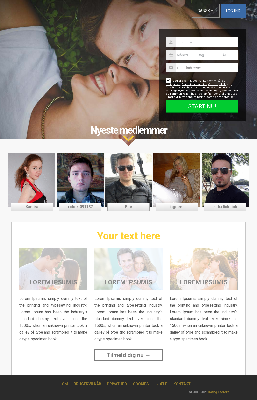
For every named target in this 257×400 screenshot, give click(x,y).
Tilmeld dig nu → (129, 355)
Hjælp (161, 384)
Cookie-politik (217, 84)
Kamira (32, 206)
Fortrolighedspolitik (194, 84)
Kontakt (182, 384)
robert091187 (80, 206)
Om (65, 384)
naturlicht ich (225, 206)
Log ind (233, 10)
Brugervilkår (87, 384)
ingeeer (177, 206)
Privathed (117, 384)
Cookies (141, 384)
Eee (128, 206)
